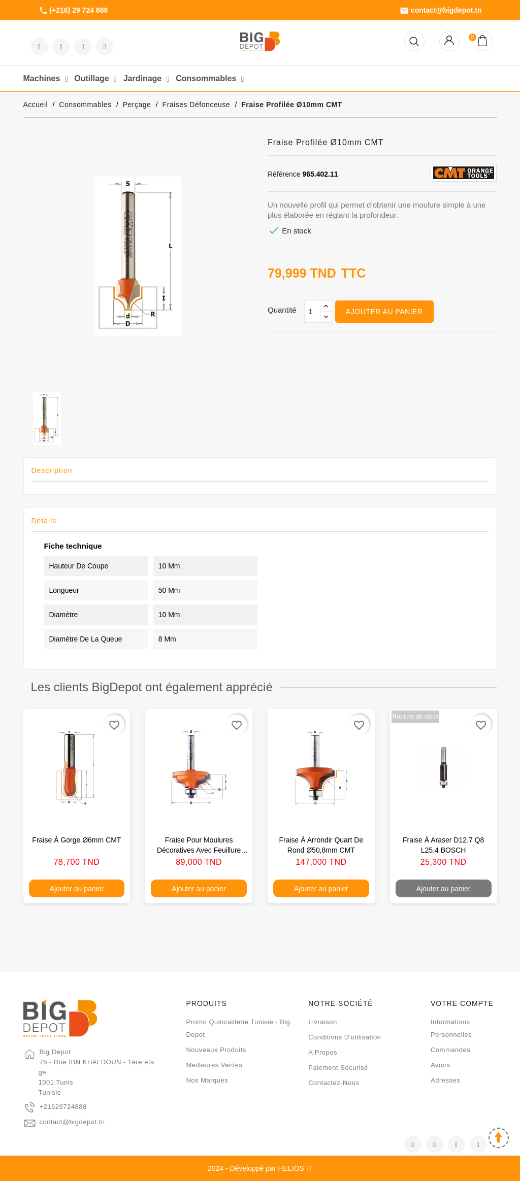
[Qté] (312, 311)
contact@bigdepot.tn (441, 10)
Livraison (322, 1022)
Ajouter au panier (384, 312)
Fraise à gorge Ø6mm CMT (76, 840)
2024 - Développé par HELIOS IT (260, 1168)
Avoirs (440, 1065)
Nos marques (207, 1080)
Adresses (445, 1080)
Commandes (450, 1050)
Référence (284, 174)
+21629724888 (63, 1106)
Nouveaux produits (216, 1050)
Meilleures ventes (214, 1065)
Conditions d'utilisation (344, 1037)
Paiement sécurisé (338, 1067)
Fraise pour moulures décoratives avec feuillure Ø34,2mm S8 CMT (199, 850)
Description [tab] (52, 470)
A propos (322, 1052)
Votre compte (462, 1003)
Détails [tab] (44, 521)
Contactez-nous (333, 1083)
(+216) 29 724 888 (73, 10)
